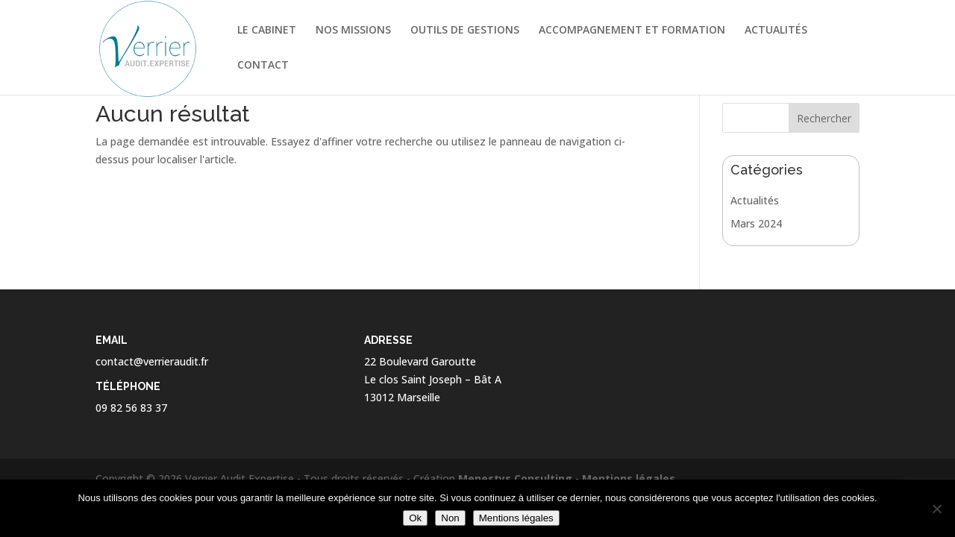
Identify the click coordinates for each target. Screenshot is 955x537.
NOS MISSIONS (353, 31)
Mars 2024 (756, 223)
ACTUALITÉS (776, 31)
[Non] (936, 508)
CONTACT (263, 66)
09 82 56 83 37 (131, 408)
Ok (415, 518)
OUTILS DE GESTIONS (464, 31)
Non (450, 518)
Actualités (754, 200)
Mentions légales (628, 478)
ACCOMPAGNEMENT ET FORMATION (632, 31)
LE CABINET (266, 31)
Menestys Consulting (515, 478)
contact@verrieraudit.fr (152, 361)
